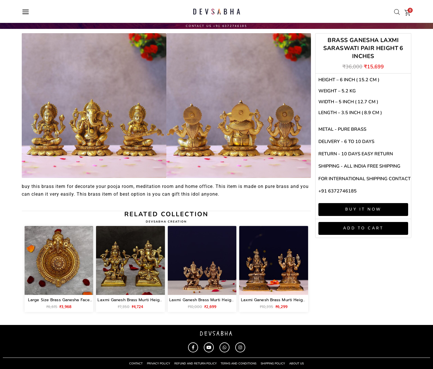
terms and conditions (239, 363)
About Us (297, 363)
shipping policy (273, 363)
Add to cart (363, 228)
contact (136, 363)
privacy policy (158, 363)
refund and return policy (195, 363)
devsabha (216, 333)
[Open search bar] (397, 12)
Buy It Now (363, 209)
